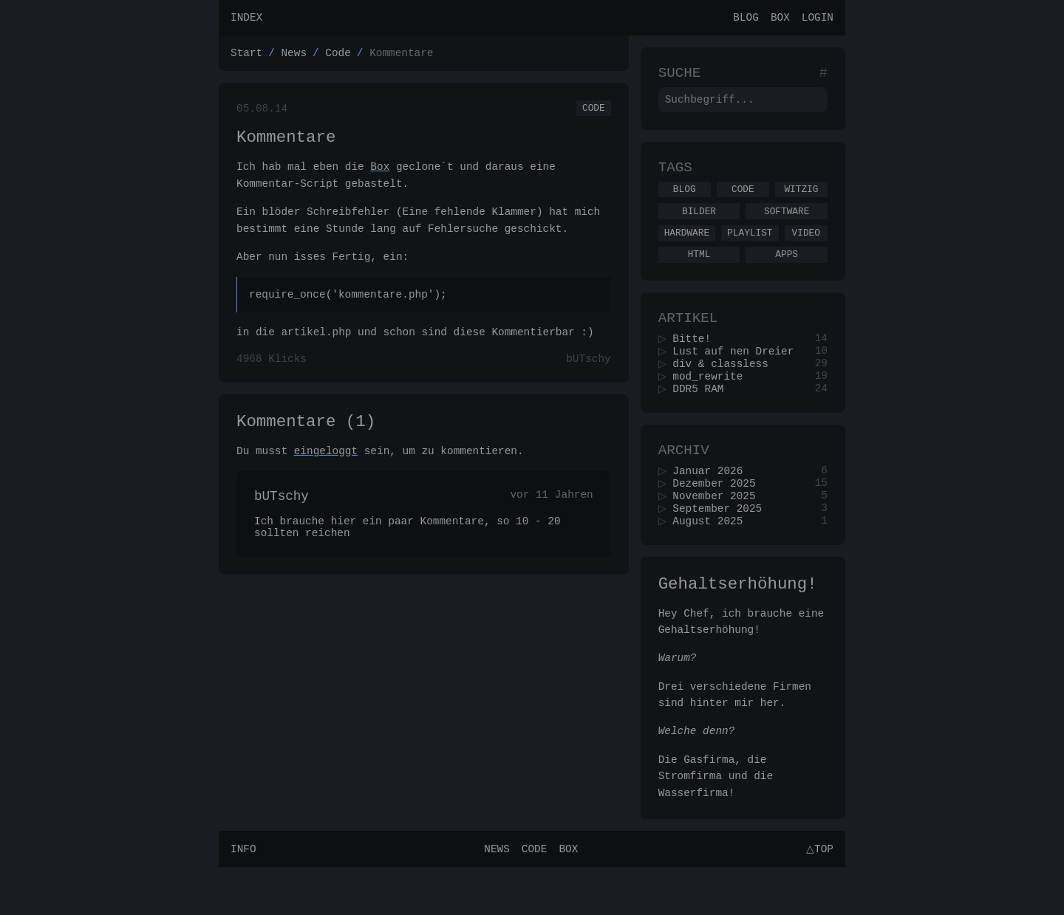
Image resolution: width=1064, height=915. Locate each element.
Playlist (749, 250)
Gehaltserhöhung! (737, 628)
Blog (746, 19)
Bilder (699, 226)
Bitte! (697, 364)
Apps (786, 274)
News (294, 56)
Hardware (686, 250)
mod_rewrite (713, 406)
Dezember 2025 (719, 521)
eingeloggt (326, 469)
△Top (817, 896)
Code (338, 56)
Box (780, 19)
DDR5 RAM (703, 420)
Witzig (801, 202)
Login (817, 19)
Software (786, 226)
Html (699, 274)
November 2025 (719, 535)
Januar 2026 (713, 507)
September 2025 (722, 549)
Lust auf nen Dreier (738, 378)
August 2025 (713, 563)
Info (243, 896)
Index (246, 19)
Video (806, 250)
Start (246, 56)
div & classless (726, 392)
